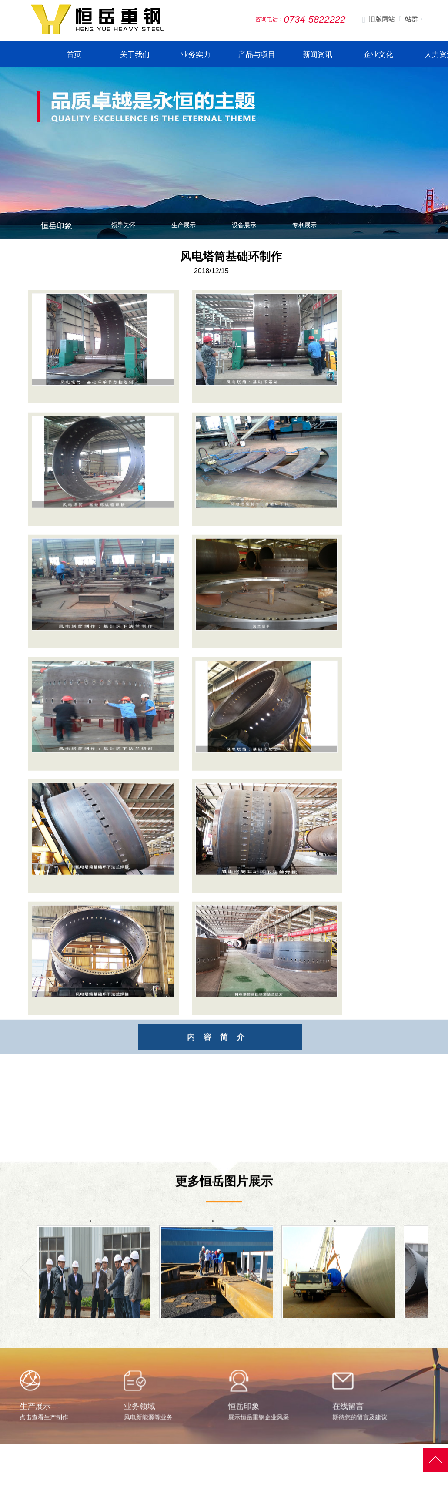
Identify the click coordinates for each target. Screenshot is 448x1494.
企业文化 (378, 54)
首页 (74, 54)
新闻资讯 (317, 54)
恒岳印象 (56, 226)
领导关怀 (123, 225)
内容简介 (240, 1053)
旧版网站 (378, 19)
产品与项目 (256, 54)
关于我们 (135, 54)
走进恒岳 (214, 1474)
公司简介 (211, 1490)
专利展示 (304, 225)
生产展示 (183, 225)
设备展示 (244, 225)
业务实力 (196, 54)
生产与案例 (282, 1474)
